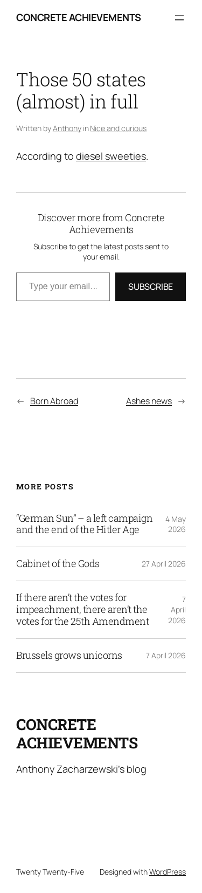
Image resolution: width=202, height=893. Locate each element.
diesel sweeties (111, 155)
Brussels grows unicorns (69, 656)
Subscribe (150, 286)
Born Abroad (54, 401)
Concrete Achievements (78, 17)
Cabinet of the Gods (58, 564)
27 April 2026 (164, 563)
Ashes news (149, 401)
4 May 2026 (175, 524)
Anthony (67, 128)
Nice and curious (118, 128)
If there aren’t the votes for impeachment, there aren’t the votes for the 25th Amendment (82, 610)
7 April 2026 (177, 609)
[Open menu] (179, 17)
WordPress (167, 872)
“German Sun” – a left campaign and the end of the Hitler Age (84, 524)
